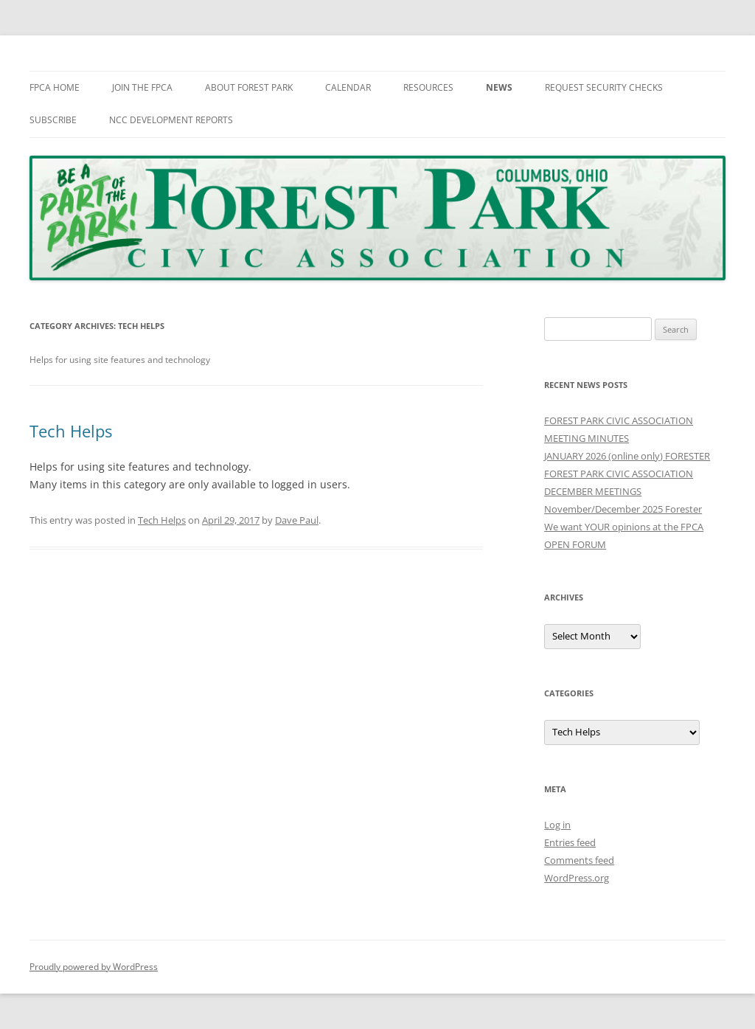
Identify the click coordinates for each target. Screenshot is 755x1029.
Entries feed (570, 842)
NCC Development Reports (171, 120)
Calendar (348, 87)
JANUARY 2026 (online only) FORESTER (627, 455)
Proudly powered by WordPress (93, 966)
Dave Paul (297, 520)
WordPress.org (576, 877)
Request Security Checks (604, 87)
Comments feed (579, 860)
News (499, 87)
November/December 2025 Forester (623, 509)
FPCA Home (54, 87)
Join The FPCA (142, 87)
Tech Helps (70, 431)
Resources (428, 87)
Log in (557, 824)
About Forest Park (249, 87)
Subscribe (53, 120)
